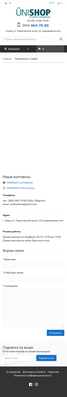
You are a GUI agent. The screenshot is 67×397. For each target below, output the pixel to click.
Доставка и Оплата (34, 371)
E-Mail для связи (13, 272)
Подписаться (46, 358)
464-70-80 (35, 25)
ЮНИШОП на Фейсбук (20, 182)
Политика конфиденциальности (32, 375)
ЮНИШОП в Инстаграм (20, 188)
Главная (7, 59)
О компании (13, 371)
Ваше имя (10, 259)
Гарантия (53, 371)
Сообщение (11, 285)
